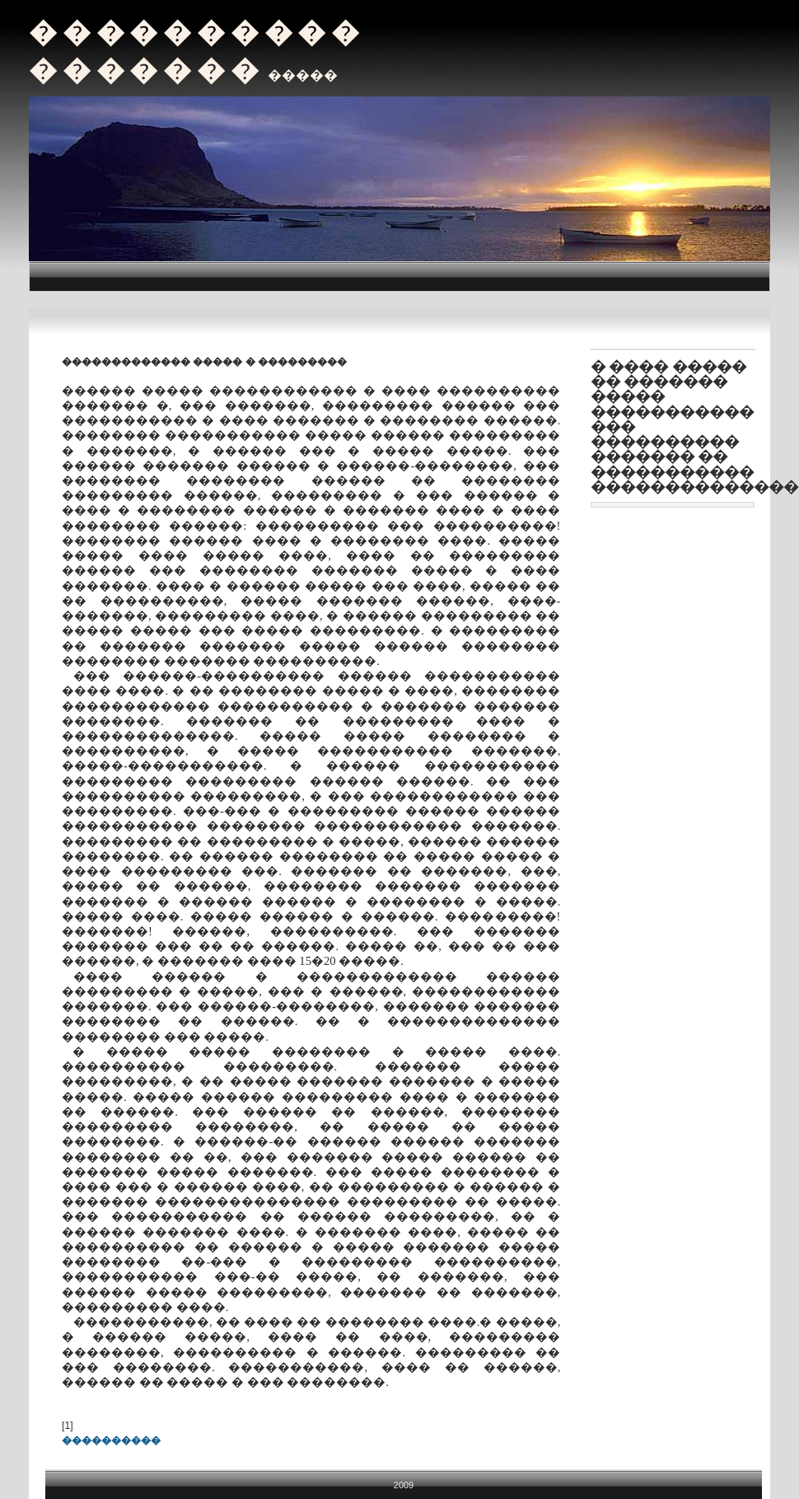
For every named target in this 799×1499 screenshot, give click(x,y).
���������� (111, 1440)
